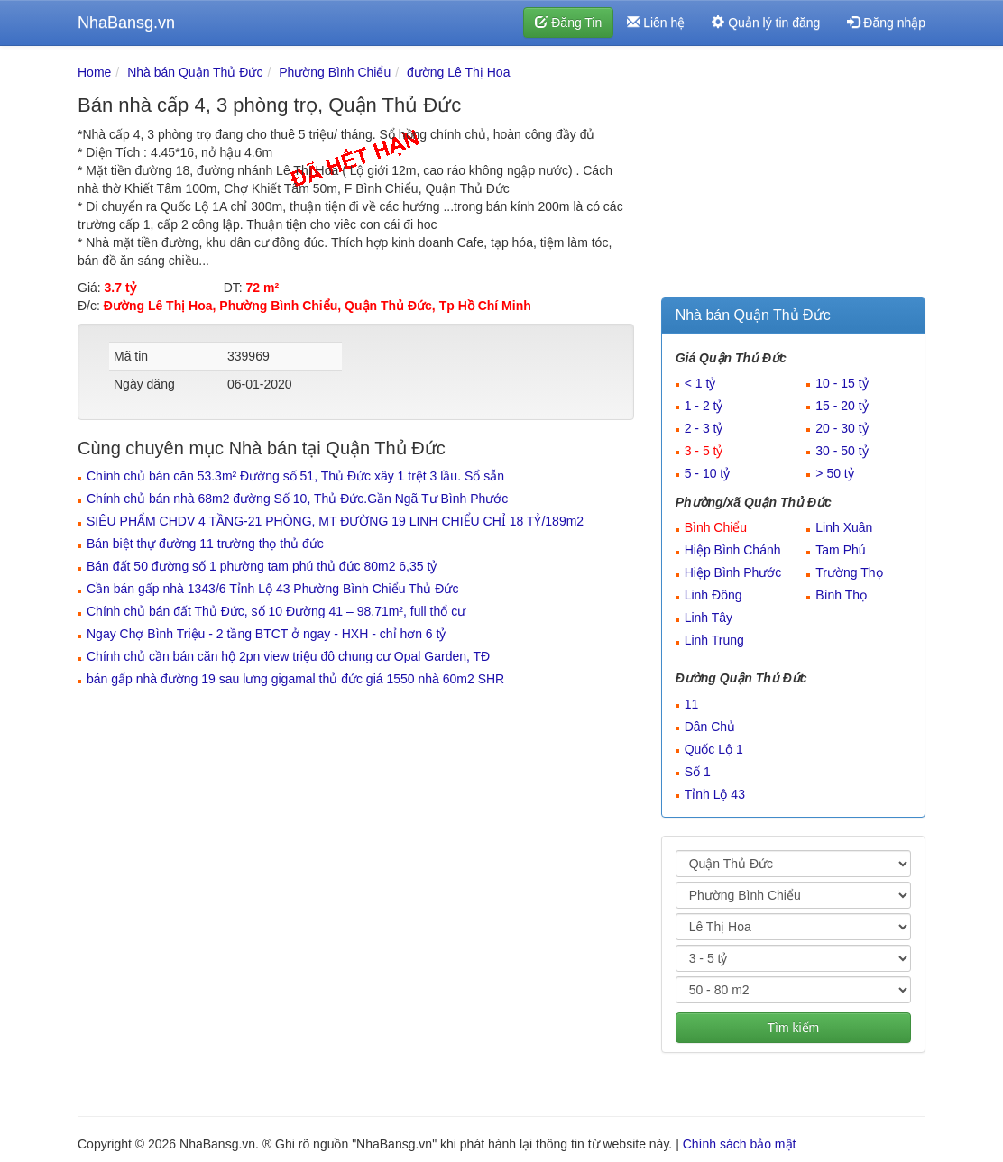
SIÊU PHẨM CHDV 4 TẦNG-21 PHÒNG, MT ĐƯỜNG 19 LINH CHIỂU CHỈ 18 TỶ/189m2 (335, 521)
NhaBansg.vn (126, 23)
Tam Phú (840, 550)
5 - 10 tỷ (708, 473)
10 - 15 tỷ (841, 383)
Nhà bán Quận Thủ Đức (194, 72)
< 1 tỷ (700, 383)
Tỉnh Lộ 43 (715, 794)
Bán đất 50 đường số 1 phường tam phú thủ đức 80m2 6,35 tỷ (262, 566)
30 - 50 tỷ (841, 451)
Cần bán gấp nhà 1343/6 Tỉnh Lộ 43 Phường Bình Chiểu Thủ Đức (272, 588)
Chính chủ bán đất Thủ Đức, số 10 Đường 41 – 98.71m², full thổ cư (276, 611)
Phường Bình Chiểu (335, 72)
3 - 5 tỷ (704, 451)
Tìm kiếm (793, 1027)
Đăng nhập (886, 22)
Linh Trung (714, 640)
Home (94, 72)
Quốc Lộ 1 (714, 749)
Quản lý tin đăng (766, 22)
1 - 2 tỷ (704, 405)
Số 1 (698, 771)
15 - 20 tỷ (841, 405)
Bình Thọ (841, 595)
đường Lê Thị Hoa (458, 72)
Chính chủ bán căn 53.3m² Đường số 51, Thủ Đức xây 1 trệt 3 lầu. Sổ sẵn (295, 476)
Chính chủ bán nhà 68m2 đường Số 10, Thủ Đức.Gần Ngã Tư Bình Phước (297, 498)
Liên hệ (656, 22)
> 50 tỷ (834, 473)
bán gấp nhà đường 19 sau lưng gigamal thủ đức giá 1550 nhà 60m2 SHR (295, 679)
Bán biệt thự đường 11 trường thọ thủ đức (205, 543)
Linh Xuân (843, 527)
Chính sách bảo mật (739, 1144)
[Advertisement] (793, 175)
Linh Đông (713, 595)
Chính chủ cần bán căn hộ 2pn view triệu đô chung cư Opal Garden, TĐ (288, 656)
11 (692, 704)
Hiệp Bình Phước (733, 572)
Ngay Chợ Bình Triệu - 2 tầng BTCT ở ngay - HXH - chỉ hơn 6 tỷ (266, 634)
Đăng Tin (568, 22)
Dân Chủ (710, 726)
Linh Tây (708, 617)
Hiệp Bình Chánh (733, 550)
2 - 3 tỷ (704, 428)
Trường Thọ (848, 572)
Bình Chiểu (716, 527)
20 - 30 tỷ (841, 428)
